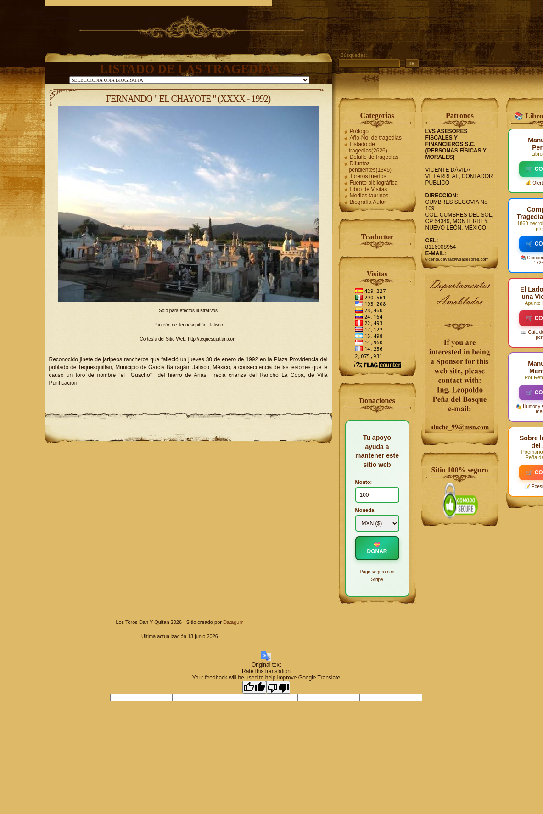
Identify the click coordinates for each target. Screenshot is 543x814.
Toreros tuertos (368, 176)
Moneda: (365, 510)
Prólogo (359, 131)
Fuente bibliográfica (374, 183)
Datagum (233, 622)
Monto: (363, 482)
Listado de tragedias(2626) (368, 147)
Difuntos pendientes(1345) (370, 166)
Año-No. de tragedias (376, 138)
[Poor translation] (278, 687)
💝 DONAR (377, 548)
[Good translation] (254, 687)
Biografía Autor (368, 202)
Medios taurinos (369, 195)
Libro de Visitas (368, 189)
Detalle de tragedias (374, 157)
